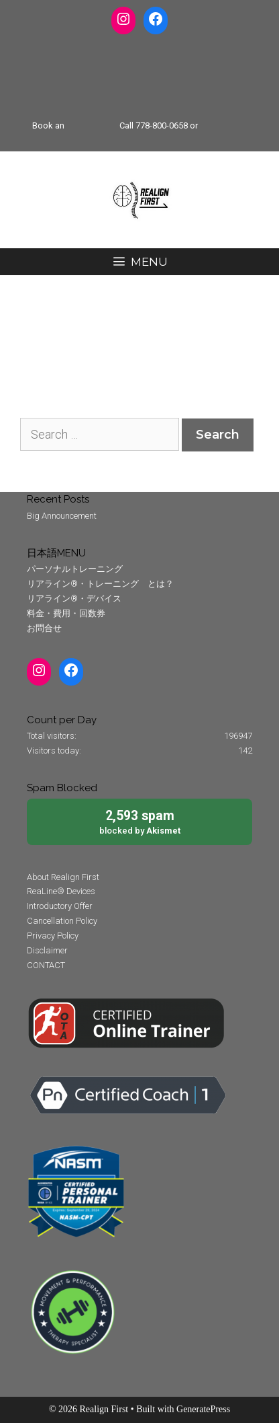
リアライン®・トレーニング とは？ (100, 584)
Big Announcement (62, 516)
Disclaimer (47, 950)
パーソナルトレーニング (75, 569)
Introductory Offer (60, 906)
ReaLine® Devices (61, 891)
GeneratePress (203, 1409)
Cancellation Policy (62, 921)
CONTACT (46, 965)
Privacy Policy (52, 936)
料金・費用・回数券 (66, 613)
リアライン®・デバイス (74, 598)
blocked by (139, 821)
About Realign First (63, 877)
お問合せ (44, 628)
